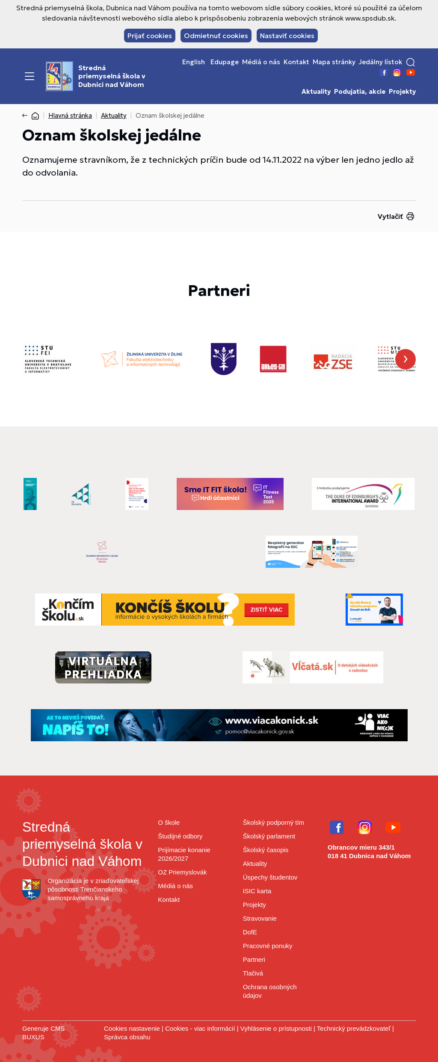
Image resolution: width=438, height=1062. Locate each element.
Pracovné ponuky (268, 945)
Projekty (402, 91)
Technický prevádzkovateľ (354, 1028)
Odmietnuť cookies (216, 35)
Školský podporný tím (273, 822)
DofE (250, 932)
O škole (169, 822)
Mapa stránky (334, 62)
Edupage (224, 62)
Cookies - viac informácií (200, 1028)
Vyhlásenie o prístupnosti (276, 1028)
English (193, 62)
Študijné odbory (180, 836)
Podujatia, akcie (359, 91)
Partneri (254, 959)
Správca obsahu (127, 1037)
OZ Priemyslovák (182, 872)
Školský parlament (269, 836)
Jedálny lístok (380, 62)
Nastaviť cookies (287, 35)
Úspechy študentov (270, 877)
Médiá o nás (261, 62)
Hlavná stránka (70, 115)
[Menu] (29, 76)
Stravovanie (260, 918)
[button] (410, 62)
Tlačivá (253, 973)
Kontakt (296, 62)
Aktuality (316, 91)
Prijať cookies (149, 35)
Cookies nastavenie (132, 1028)
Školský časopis (266, 849)
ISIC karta (257, 891)
